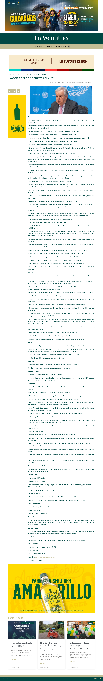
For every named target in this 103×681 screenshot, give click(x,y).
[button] (69, 46)
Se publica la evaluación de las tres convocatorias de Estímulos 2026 (22, 645)
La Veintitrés (51, 38)
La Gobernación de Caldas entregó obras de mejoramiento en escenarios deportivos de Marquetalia (80, 646)
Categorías (38, 46)
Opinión (49, 46)
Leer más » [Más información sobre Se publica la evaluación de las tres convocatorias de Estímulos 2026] (13, 659)
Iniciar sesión (97, 679)
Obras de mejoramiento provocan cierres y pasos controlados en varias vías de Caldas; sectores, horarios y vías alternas (50, 647)
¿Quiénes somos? (60, 46)
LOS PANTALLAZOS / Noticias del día (38, 74)
